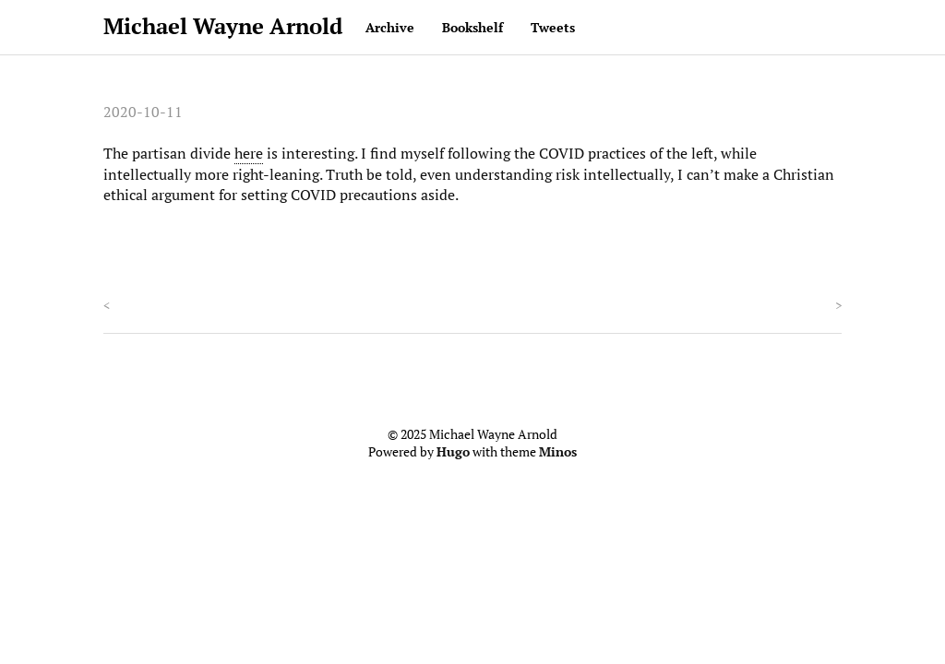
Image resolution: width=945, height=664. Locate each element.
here (248, 153)
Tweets (553, 27)
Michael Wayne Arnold (222, 26)
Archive (389, 27)
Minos (558, 452)
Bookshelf (472, 27)
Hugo (453, 452)
